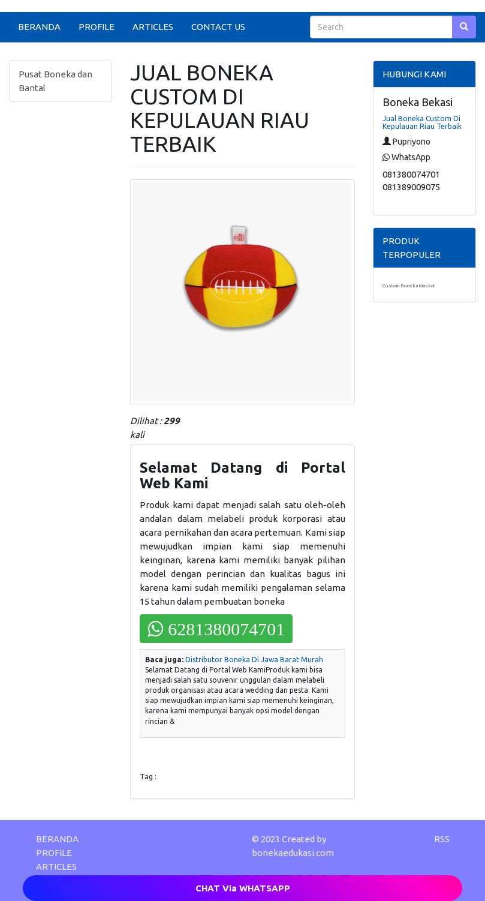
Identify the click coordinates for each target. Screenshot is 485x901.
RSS (442, 839)
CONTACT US (218, 27)
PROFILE (97, 27)
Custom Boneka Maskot (408, 286)
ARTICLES (152, 27)
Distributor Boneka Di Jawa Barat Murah (254, 659)
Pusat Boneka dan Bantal (55, 81)
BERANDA (39, 27)
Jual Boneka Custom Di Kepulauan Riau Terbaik (422, 122)
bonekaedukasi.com (293, 853)
